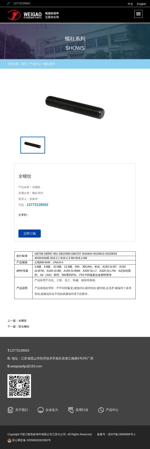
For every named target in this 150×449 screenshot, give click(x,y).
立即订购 (29, 233)
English (141, 3)
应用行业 (82, 410)
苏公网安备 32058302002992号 (29, 440)
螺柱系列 (49, 63)
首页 (24, 63)
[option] (75, 107)
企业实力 (51, 410)
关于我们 (21, 410)
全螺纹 (22, 320)
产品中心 (35, 63)
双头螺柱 (23, 326)
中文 (130, 3)
